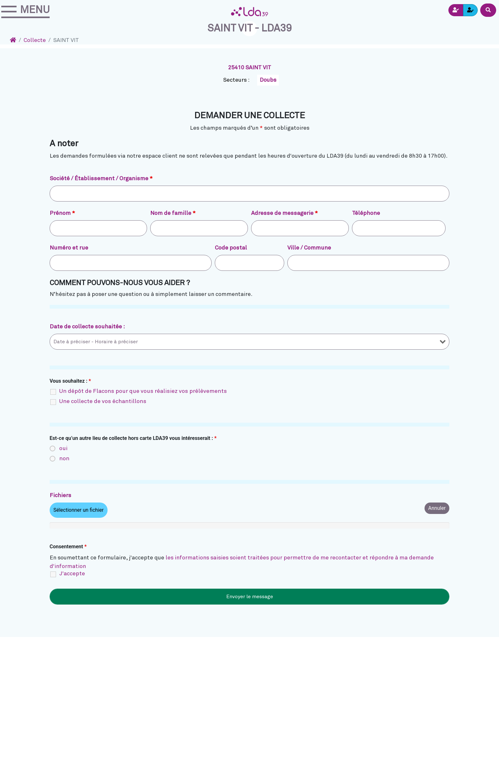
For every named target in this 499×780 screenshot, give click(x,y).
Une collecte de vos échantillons (102, 401)
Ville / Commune (309, 248)
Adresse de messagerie (284, 213)
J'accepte (72, 574)
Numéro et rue (69, 248)
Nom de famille (173, 213)
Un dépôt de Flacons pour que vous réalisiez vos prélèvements (143, 391)
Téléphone (366, 213)
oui (63, 448)
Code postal (231, 248)
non (64, 459)
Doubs (268, 80)
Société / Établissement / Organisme (101, 178)
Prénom (62, 213)
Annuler (437, 508)
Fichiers (60, 495)
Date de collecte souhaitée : (87, 327)
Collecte (35, 40)
